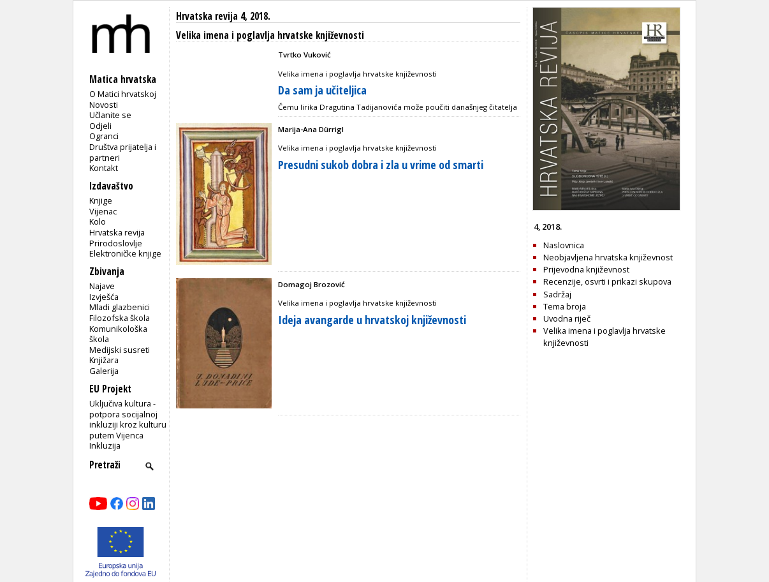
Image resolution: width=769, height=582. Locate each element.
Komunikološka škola (118, 334)
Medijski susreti (119, 349)
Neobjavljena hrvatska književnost (608, 257)
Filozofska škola (119, 318)
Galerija (104, 371)
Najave (102, 286)
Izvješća (104, 296)
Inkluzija (105, 445)
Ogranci (104, 136)
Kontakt (103, 168)
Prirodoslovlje (115, 243)
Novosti (103, 104)
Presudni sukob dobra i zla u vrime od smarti (380, 164)
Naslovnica (563, 245)
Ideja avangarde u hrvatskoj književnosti (372, 319)
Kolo (97, 221)
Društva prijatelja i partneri (122, 152)
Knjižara (104, 360)
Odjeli (100, 125)
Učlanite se (110, 115)
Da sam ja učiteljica (322, 90)
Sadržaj (557, 294)
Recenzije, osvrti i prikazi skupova (607, 281)
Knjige (100, 200)
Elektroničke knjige (125, 253)
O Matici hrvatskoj (122, 94)
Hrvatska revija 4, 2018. (223, 16)
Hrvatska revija (117, 232)
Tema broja (564, 306)
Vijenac (103, 211)
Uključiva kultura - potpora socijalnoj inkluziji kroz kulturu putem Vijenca (127, 419)
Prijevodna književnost (586, 269)
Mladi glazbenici (119, 307)
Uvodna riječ (566, 318)
